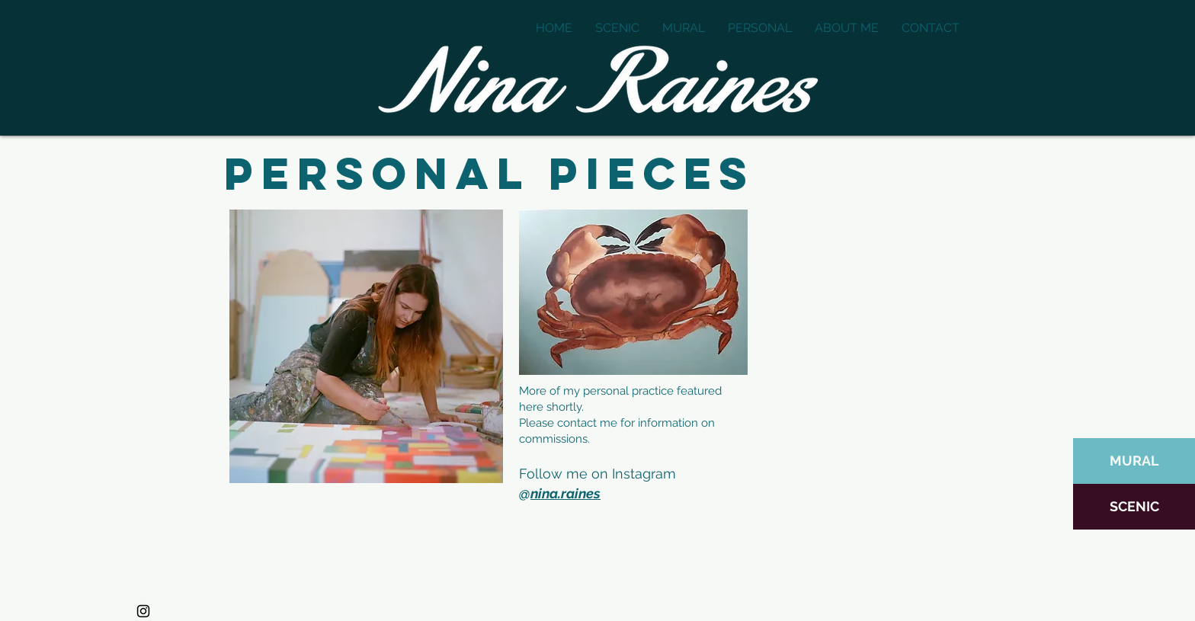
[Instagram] (143, 611)
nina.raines (565, 493)
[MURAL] (1134, 461)
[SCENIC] (1134, 506)
